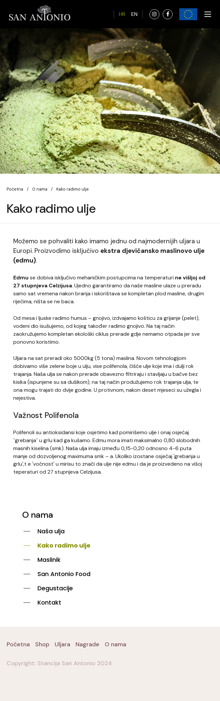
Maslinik (49, 559)
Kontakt (49, 602)
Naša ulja (51, 531)
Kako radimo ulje (63, 545)
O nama (39, 189)
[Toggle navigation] (205, 14)
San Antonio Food (63, 574)
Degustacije (55, 588)
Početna (15, 189)
